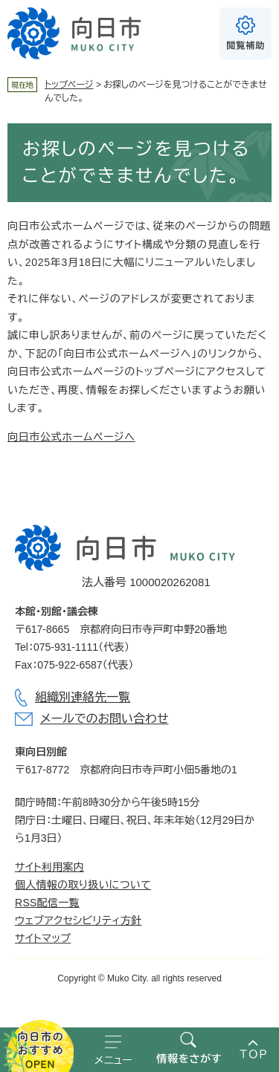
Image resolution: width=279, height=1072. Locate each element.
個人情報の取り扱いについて (83, 885)
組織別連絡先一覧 (82, 697)
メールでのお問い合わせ (104, 718)
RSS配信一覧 (47, 903)
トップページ (69, 84)
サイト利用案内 (49, 867)
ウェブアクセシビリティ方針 (78, 920)
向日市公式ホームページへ (71, 437)
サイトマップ (43, 938)
